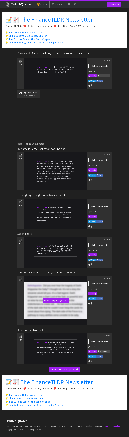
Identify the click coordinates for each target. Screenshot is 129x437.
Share (100, 81)
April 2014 (92, 212)
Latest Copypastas (14, 426)
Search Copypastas (49, 426)
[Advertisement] (64, 121)
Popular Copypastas (31, 426)
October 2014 (93, 250)
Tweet (92, 81)
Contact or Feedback (112, 426)
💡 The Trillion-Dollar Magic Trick (23, 32)
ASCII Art (58, 4)
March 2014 (92, 165)
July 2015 (91, 71)
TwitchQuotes (19, 4)
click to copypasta (99, 66)
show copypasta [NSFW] (55, 300)
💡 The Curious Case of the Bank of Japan (27, 39)
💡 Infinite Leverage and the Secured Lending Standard (35, 42)
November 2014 (94, 289)
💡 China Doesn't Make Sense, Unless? (26, 35)
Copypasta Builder (75, 426)
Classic (42, 4)
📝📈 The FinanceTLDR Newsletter (49, 19)
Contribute (114, 4)
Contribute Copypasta (93, 426)
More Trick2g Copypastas (64, 369)
